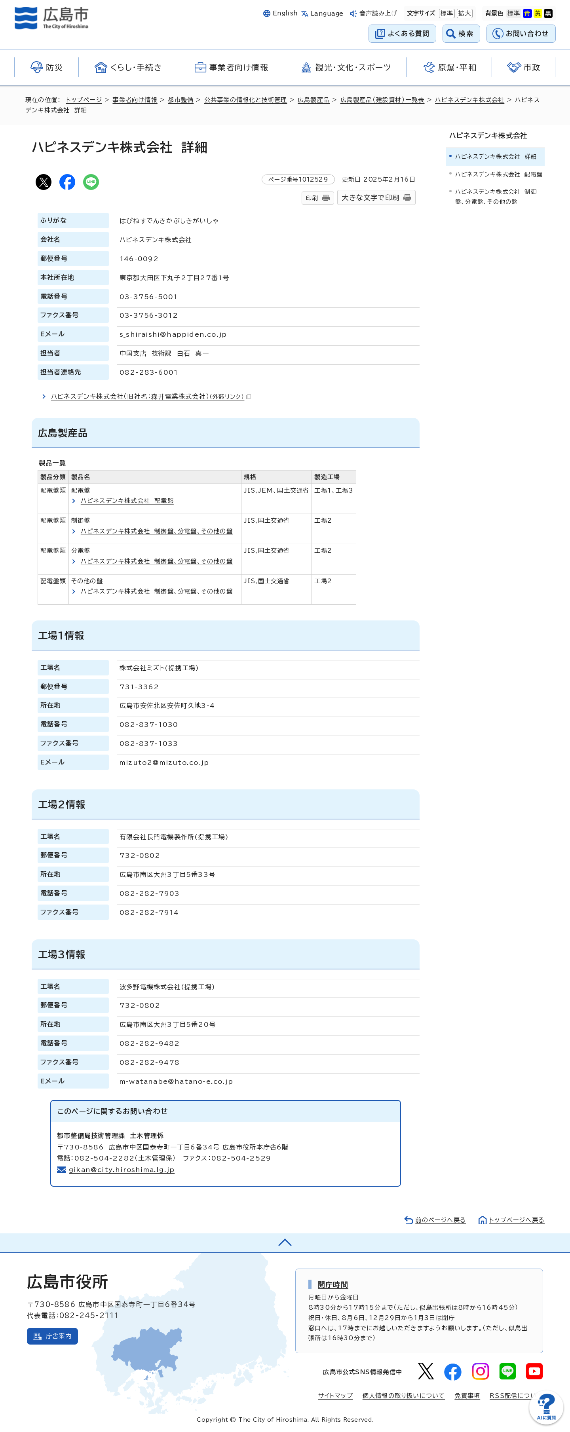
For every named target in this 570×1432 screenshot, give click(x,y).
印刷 (312, 198)
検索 (466, 33)
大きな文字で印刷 (370, 197)
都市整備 (181, 100)
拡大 (464, 13)
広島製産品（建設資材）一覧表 (382, 100)
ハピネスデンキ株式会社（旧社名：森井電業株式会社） (151, 396)
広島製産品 (314, 100)
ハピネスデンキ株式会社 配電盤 (127, 501)
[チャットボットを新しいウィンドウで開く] (546, 1423)
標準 (446, 13)
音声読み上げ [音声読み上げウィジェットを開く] (378, 13)
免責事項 (467, 1396)
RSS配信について (516, 1396)
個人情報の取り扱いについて (404, 1396)
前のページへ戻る (440, 1220)
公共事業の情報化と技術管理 (245, 100)
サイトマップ (335, 1396)
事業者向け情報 (134, 100)
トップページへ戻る (517, 1220)
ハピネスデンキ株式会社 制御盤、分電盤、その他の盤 (157, 531)
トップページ (84, 100)
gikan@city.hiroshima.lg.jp (122, 1169)
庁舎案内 (59, 1336)
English (285, 13)
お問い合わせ (527, 33)
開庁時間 (333, 1284)
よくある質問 (408, 33)
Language (327, 14)
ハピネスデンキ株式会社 (469, 100)
